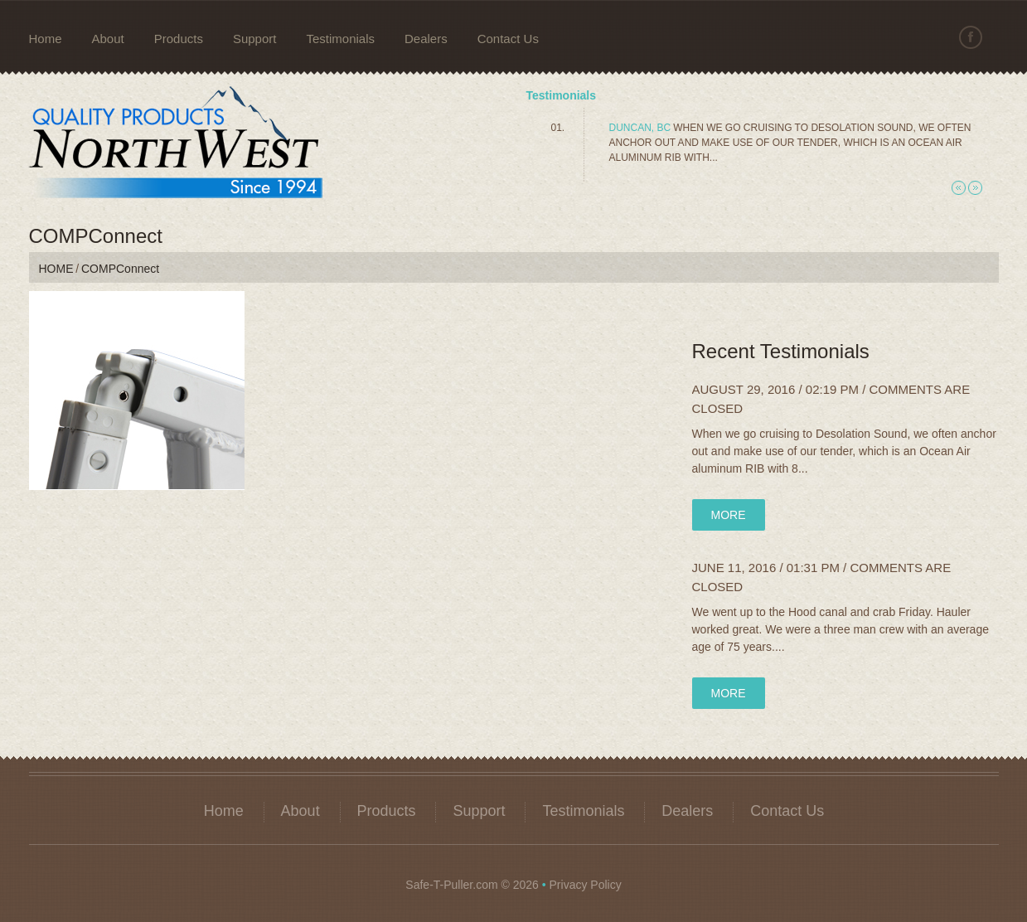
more (728, 515)
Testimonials (340, 39)
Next (975, 188)
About (108, 39)
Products (178, 39)
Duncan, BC (640, 127)
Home (45, 39)
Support (255, 39)
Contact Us (508, 39)
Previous (959, 188)
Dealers (426, 39)
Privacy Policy (586, 884)
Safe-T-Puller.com (451, 884)
